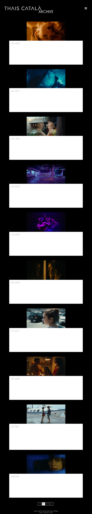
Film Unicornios (30, 138)
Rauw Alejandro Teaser (36, 186)
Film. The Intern (30, 378)
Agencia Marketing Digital (44, 511)
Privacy (51, 512)
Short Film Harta (31, 330)
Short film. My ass (32, 234)
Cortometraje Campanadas (38, 476)
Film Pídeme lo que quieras (38, 43)
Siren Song (27, 90)
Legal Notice (46, 512)
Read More (15, 60)
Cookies (40, 512)
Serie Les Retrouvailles (34, 426)
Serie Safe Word (31, 282)
